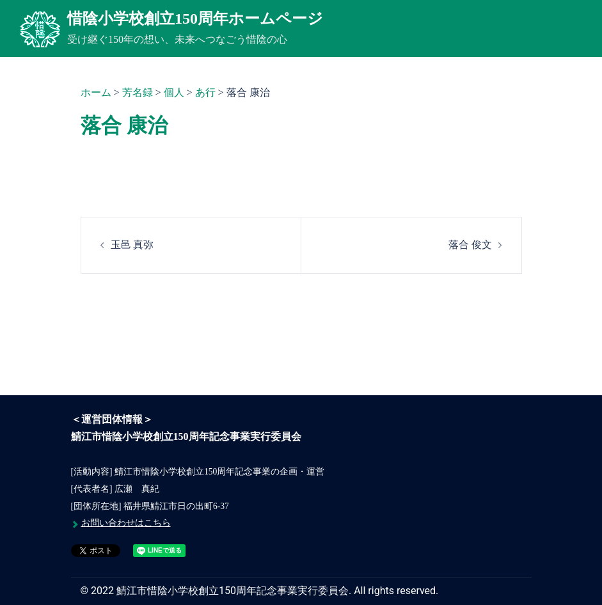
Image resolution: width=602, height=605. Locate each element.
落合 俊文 (470, 245)
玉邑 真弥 (132, 245)
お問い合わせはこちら (126, 523)
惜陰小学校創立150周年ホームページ (195, 18)
